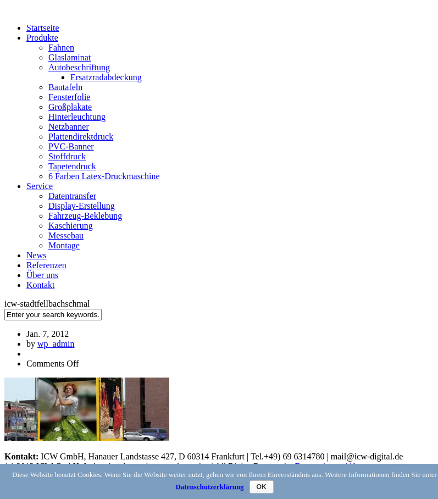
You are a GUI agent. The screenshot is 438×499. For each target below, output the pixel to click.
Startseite (42, 27)
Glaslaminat (69, 57)
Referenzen (46, 265)
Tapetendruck (72, 166)
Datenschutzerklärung (209, 487)
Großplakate (70, 107)
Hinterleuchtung (77, 116)
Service (39, 186)
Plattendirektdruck (80, 136)
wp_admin (56, 343)
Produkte (42, 37)
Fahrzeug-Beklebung (85, 215)
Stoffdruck (67, 156)
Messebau (66, 235)
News (36, 255)
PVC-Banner (71, 146)
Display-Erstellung (81, 205)
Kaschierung (70, 225)
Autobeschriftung (79, 67)
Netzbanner (68, 126)
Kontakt (40, 285)
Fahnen (61, 47)
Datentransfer (72, 196)
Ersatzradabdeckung (106, 77)
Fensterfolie (69, 97)
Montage (64, 245)
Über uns (42, 275)
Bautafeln (65, 87)
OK (262, 487)
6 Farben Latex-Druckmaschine (104, 176)
